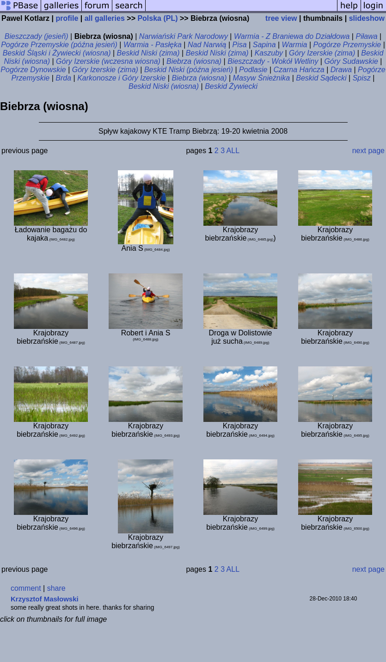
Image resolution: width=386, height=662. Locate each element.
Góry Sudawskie (351, 61)
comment (26, 588)
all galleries (105, 18)
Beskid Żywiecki (231, 86)
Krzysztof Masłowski (45, 599)
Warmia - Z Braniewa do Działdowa (291, 36)
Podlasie (253, 70)
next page (368, 151)
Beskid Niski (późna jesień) (188, 70)
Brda (63, 78)
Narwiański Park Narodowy (183, 36)
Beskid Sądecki (321, 78)
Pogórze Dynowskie (33, 70)
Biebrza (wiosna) (193, 61)
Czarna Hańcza (298, 70)
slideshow (367, 18)
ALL (233, 151)
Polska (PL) (157, 18)
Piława (366, 36)
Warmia (294, 45)
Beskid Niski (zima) (148, 53)
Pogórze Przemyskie (347, 45)
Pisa (240, 45)
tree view (281, 18)
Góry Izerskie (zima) (322, 53)
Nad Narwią (207, 45)
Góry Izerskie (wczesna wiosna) (108, 61)
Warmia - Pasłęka (152, 45)
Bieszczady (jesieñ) (36, 36)
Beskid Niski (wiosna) (164, 86)
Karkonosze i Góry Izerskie (121, 78)
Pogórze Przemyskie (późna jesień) (59, 45)
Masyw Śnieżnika (261, 78)
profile (66, 18)
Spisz (362, 78)
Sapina (264, 45)
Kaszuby (269, 53)
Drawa (341, 70)
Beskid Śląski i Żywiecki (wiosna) (57, 53)
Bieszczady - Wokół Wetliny (272, 61)
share (56, 588)
